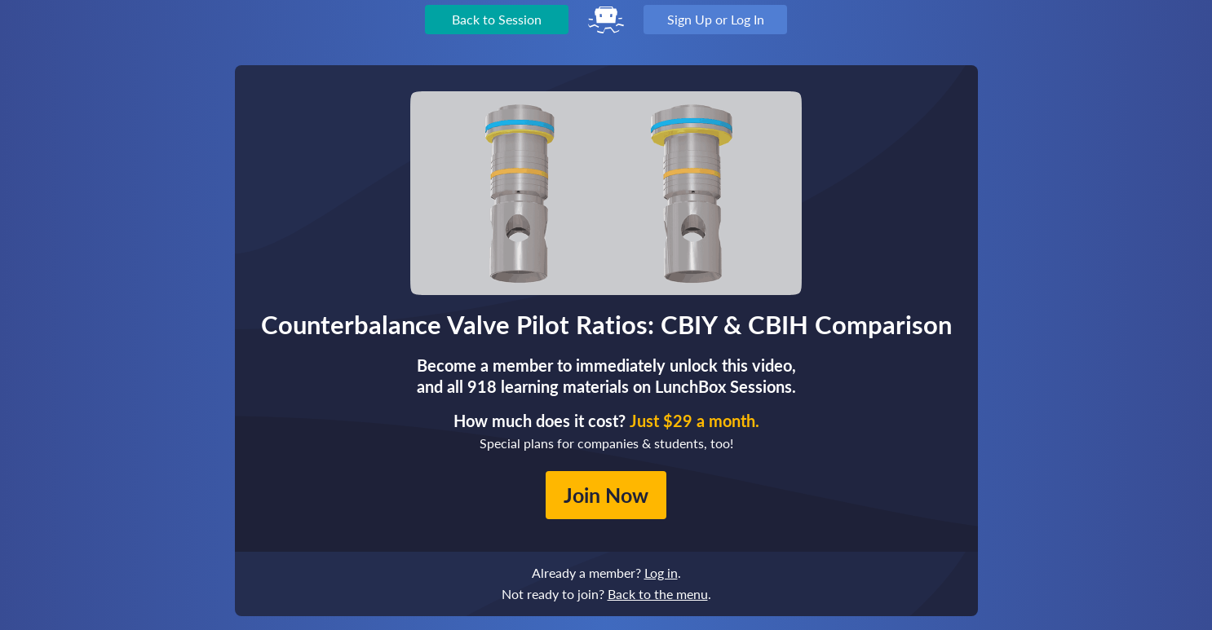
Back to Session (497, 19)
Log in (661, 572)
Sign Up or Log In (715, 19)
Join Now (606, 494)
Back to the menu (658, 593)
